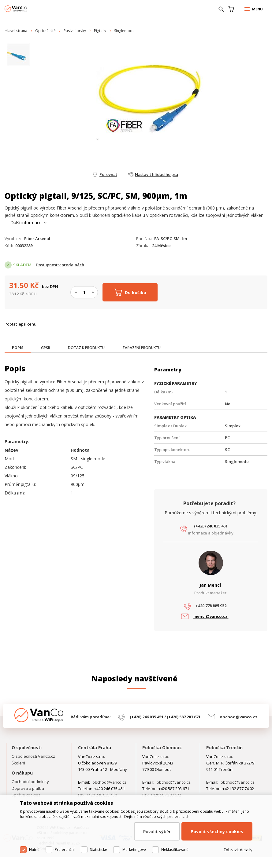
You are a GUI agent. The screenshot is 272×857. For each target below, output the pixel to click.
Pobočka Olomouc (162, 747)
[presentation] (18, 348)
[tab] (18, 348)
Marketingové (134, 849)
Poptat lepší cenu (20, 324)
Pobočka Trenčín (224, 747)
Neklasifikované (174, 849)
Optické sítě (45, 30)
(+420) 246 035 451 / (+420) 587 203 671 (165, 717)
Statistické (98, 849)
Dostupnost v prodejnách (60, 265)
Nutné (34, 849)
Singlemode (124, 30)
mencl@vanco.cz (211, 616)
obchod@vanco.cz (239, 717)
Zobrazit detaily (237, 849)
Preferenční (65, 849)
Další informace (26, 222)
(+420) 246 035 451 (211, 526)
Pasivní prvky (75, 30)
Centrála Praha (94, 747)
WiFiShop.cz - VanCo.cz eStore (27, 9)
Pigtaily (100, 30)
